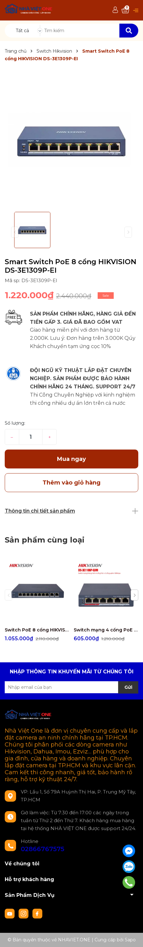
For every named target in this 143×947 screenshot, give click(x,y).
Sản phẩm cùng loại (44, 539)
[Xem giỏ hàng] (125, 10)
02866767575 (42, 849)
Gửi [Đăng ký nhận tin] (128, 687)
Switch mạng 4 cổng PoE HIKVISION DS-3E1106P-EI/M (106, 630)
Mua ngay (71, 459)
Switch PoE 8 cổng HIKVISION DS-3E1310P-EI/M (37, 630)
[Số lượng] (30, 437)
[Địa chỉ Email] (71, 687)
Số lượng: (15, 423)
